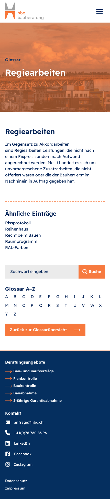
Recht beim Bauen (23, 245)
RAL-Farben (16, 257)
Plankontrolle (21, 378)
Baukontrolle (20, 385)
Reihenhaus (16, 239)
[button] (99, 11)
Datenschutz (16, 481)
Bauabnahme (21, 393)
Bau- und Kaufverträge (29, 371)
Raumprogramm (21, 251)
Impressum (15, 488)
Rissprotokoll (18, 233)
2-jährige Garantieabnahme (33, 400)
